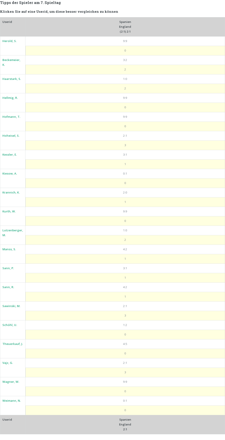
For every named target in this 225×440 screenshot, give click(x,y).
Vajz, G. (7, 363)
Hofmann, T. (11, 117)
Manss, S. (9, 249)
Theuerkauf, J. (12, 344)
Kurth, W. (9, 211)
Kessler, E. (9, 154)
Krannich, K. (11, 192)
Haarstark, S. (11, 79)
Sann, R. (8, 287)
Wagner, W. (10, 382)
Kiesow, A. (9, 173)
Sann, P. (8, 268)
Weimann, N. (11, 401)
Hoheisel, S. (10, 136)
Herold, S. (9, 41)
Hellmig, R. (10, 98)
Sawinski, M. (11, 306)
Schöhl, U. (9, 325)
